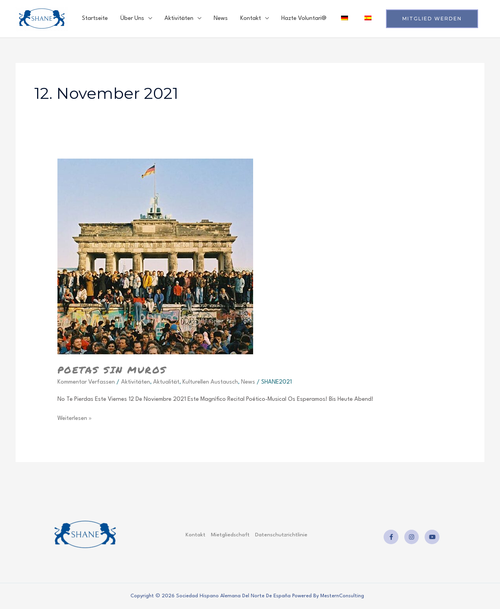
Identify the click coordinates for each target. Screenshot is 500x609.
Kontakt (250, 18)
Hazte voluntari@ (304, 18)
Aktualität (166, 382)
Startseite (95, 18)
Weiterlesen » (74, 417)
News (221, 18)
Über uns (132, 18)
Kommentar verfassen (86, 382)
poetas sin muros (112, 370)
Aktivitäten (178, 18)
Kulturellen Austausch (210, 382)
